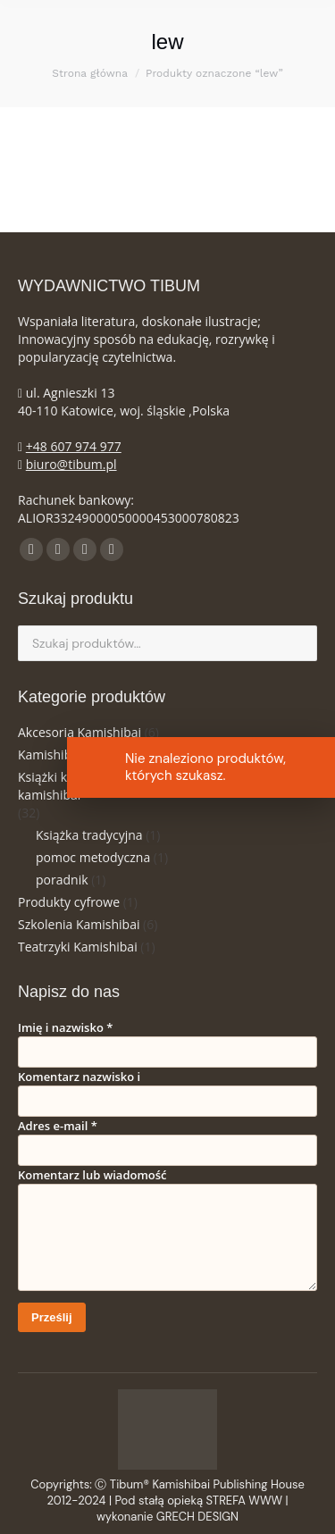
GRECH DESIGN (197, 1516)
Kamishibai (50, 754)
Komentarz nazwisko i (79, 1077)
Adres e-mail (57, 1126)
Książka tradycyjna (89, 834)
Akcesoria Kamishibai (79, 732)
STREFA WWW (244, 1500)
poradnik (62, 879)
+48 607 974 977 (73, 446)
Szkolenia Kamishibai (78, 924)
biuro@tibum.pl (71, 464)
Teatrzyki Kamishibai (78, 946)
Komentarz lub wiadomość (92, 1175)
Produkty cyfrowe (69, 901)
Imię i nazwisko (65, 1027)
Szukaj (298, 643)
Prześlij (51, 1317)
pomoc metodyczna (93, 857)
